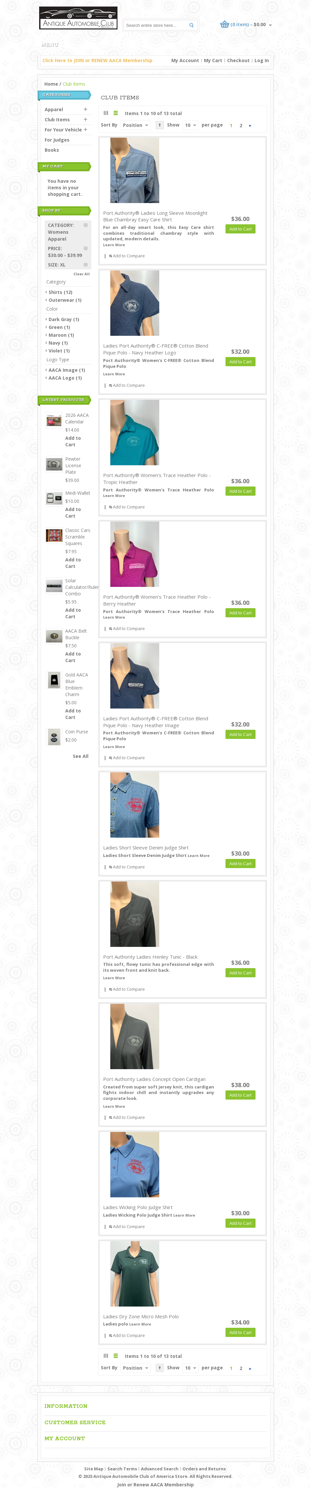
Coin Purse (76, 731)
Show (173, 125)
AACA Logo (61, 378)
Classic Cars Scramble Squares (77, 536)
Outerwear (61, 300)
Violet (55, 351)
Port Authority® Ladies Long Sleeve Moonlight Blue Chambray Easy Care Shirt (155, 216)
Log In (262, 60)
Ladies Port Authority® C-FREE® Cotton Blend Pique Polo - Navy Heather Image (155, 721)
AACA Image (63, 370)
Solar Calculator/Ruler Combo (82, 587)
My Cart (213, 60)
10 (187, 125)
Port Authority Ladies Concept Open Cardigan (154, 1079)
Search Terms (122, 1469)
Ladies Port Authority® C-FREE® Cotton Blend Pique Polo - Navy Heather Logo (155, 349)
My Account (185, 60)
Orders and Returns (204, 1469)
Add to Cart (73, 441)
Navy (54, 343)
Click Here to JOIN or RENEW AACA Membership (97, 60)
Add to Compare (129, 256)
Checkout (238, 60)
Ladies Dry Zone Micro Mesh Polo (141, 1316)
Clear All (81, 273)
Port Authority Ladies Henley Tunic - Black (150, 956)
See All (80, 756)
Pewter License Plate (73, 465)
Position (132, 125)
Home (51, 84)
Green (56, 327)
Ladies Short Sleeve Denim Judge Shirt (146, 847)
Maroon (58, 335)
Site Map (93, 1469)
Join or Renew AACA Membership (155, 1484)
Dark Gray (60, 319)
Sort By (109, 125)
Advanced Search (160, 1469)
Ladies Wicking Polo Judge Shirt (138, 1207)
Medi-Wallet (77, 493)
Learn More (114, 244)
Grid (106, 113)
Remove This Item (87, 225)
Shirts (55, 292)
